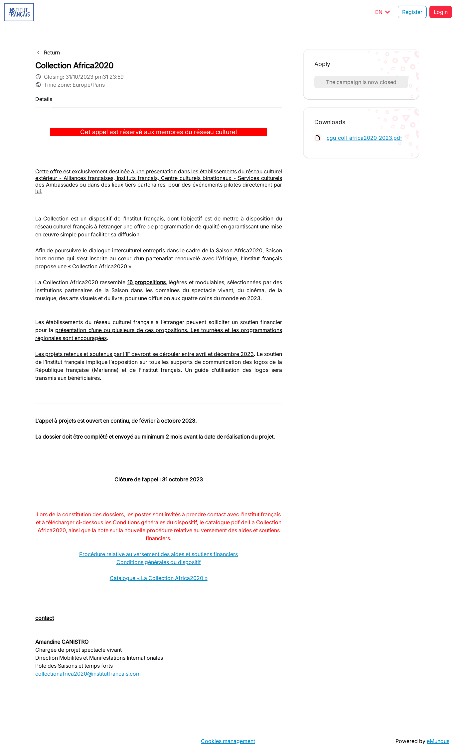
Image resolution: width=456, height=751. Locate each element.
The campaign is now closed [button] (361, 82)
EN (383, 12)
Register (412, 12)
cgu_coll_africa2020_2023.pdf (364, 137)
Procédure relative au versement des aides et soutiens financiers (158, 554)
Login (441, 12)
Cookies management (228, 741)
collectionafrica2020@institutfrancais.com (88, 673)
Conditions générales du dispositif (158, 562)
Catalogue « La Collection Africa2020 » (159, 578)
